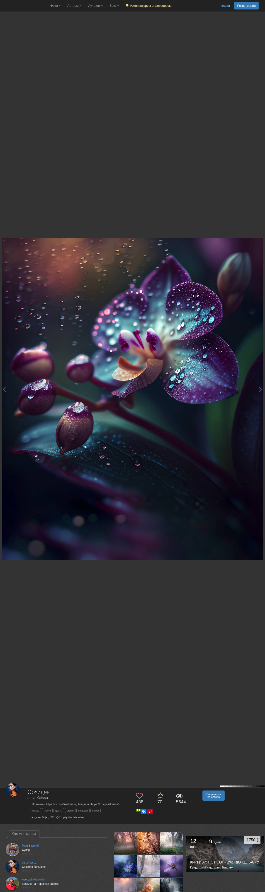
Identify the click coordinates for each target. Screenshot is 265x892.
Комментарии (24, 834)
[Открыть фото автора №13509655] (171, 866)
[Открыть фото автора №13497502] (125, 888)
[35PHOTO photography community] (25, 6)
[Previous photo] (4, 389)
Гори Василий (30, 845)
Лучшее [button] (95, 5)
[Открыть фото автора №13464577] (171, 888)
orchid (70, 810)
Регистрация (246, 5)
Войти (225, 5)
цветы (58, 810)
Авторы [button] (74, 5)
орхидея (83, 810)
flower (95, 810)
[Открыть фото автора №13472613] (148, 888)
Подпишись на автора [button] (213, 796)
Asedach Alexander (33, 879)
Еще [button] (114, 5)
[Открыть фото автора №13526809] (125, 866)
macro (47, 810)
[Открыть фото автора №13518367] (148, 866)
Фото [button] (55, 5)
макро (35, 810)
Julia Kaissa (37, 798)
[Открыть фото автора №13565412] (148, 843)
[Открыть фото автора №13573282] (125, 843)
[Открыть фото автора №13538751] (171, 843)
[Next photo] (260, 389)
